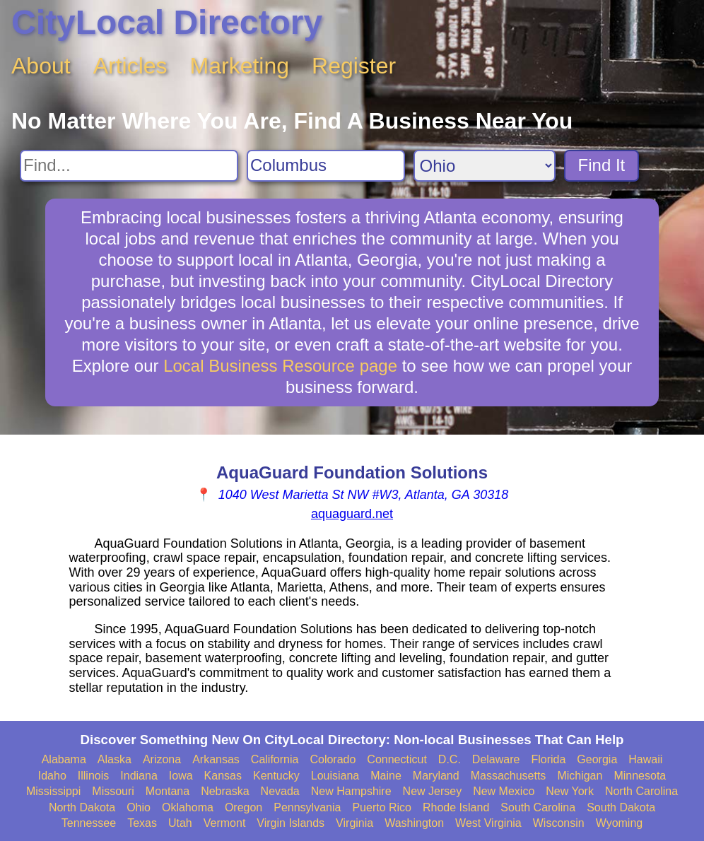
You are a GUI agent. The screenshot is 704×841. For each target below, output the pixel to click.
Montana (167, 791)
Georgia (597, 759)
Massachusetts (508, 776)
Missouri (113, 791)
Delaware (496, 759)
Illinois (93, 776)
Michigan (579, 776)
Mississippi (53, 791)
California (275, 759)
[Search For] (129, 166)
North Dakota (82, 807)
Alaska (114, 759)
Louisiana (335, 776)
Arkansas (216, 759)
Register (354, 65)
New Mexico (503, 791)
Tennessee (88, 823)
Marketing (240, 65)
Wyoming (619, 823)
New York (570, 791)
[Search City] (326, 166)
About (41, 65)
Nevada (280, 791)
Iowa (181, 776)
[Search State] (484, 166)
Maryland (436, 776)
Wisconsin (559, 823)
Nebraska (225, 791)
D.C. (449, 759)
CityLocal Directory (166, 22)
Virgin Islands (290, 823)
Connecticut (397, 759)
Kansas (223, 776)
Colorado (333, 759)
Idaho (52, 776)
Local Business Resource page (280, 365)
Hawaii (645, 759)
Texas (142, 823)
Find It (602, 165)
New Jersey (432, 791)
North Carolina (641, 791)
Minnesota (640, 776)
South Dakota (621, 807)
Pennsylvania (307, 807)
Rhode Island (456, 807)
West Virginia (488, 823)
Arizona (162, 759)
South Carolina (537, 807)
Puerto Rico (381, 807)
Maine (385, 776)
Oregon (243, 807)
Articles (130, 65)
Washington (414, 823)
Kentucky (276, 776)
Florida (548, 759)
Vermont (225, 823)
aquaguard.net (352, 514)
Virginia (354, 823)
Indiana (139, 776)
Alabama (64, 759)
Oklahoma (187, 807)
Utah (180, 823)
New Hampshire (351, 791)
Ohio (139, 807)
